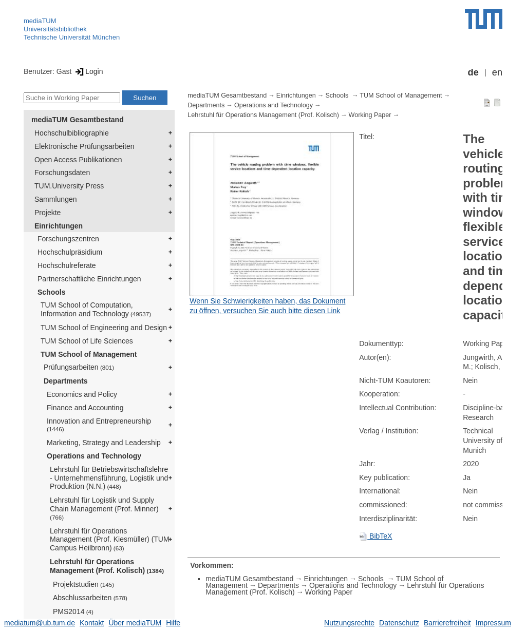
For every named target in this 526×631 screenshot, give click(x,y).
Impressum (493, 623)
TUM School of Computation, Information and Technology (96, 309)
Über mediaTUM (134, 623)
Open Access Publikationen (78, 160)
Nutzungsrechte (349, 623)
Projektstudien (83, 584)
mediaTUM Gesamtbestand (77, 120)
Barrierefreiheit (447, 623)
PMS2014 (73, 611)
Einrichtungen (58, 226)
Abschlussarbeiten (90, 598)
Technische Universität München (72, 37)
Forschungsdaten (62, 172)
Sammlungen (55, 199)
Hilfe (173, 623)
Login (88, 71)
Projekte (47, 212)
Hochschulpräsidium (69, 252)
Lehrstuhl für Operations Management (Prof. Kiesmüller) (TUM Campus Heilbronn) (110, 539)
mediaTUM (40, 21)
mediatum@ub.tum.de (39, 623)
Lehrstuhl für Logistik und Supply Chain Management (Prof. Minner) (104, 508)
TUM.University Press (69, 186)
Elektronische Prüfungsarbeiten (84, 146)
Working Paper (369, 115)
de (473, 72)
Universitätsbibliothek (55, 29)
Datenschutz (399, 623)
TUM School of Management (89, 354)
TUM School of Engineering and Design (104, 327)
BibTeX (375, 536)
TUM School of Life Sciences (87, 341)
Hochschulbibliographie (71, 133)
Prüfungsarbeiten (79, 367)
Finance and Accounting (85, 408)
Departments (66, 381)
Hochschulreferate (66, 265)
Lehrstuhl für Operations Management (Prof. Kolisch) (107, 566)
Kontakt (92, 623)
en (497, 72)
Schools (51, 292)
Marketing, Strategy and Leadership (104, 442)
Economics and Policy (82, 394)
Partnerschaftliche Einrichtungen (89, 279)
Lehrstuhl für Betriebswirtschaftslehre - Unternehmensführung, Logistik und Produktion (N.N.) (109, 478)
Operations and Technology (94, 456)
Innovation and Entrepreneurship (99, 425)
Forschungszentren (68, 239)
